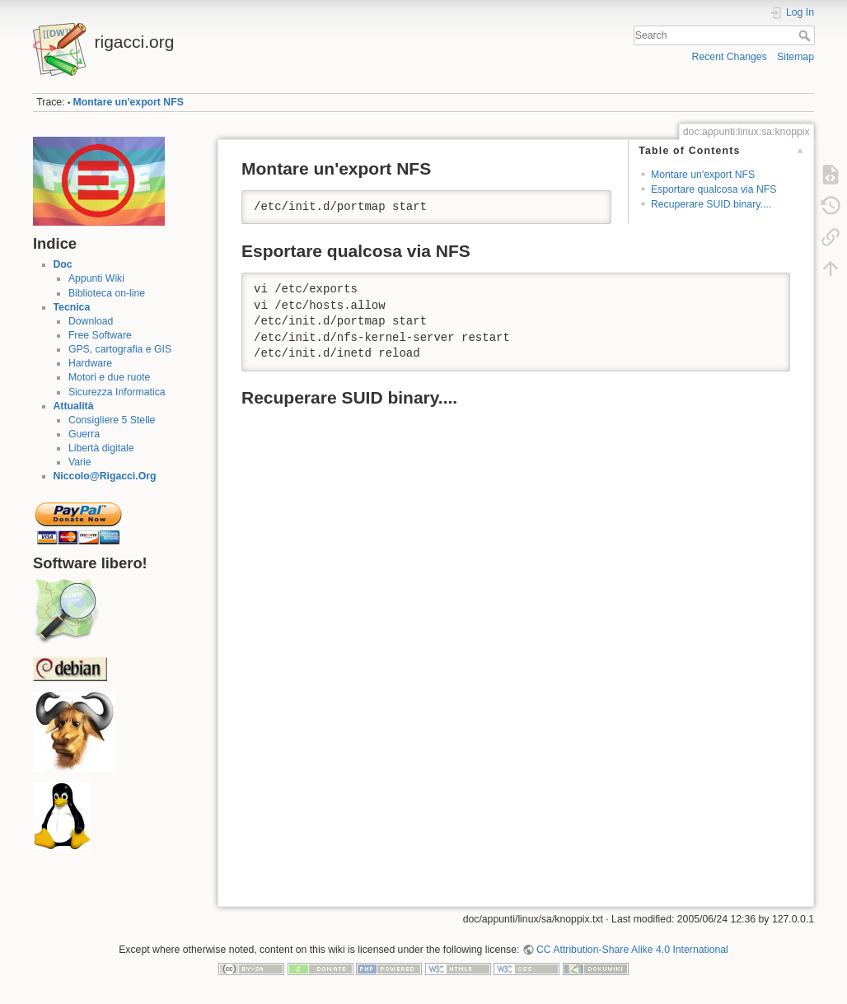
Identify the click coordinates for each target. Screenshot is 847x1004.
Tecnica (72, 307)
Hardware (90, 363)
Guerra (84, 434)
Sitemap (795, 57)
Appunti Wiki (96, 278)
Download (90, 321)
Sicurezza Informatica (117, 392)
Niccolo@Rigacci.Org (105, 476)
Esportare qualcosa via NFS (714, 189)
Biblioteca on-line (106, 293)
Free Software (100, 335)
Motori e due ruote (109, 377)
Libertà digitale (101, 448)
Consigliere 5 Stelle (112, 420)
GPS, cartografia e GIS (119, 349)
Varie (79, 462)
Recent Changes (729, 57)
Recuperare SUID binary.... (711, 204)
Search (806, 35)
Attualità (74, 406)
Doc (63, 264)
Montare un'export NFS (128, 102)
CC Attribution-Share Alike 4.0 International (632, 949)
